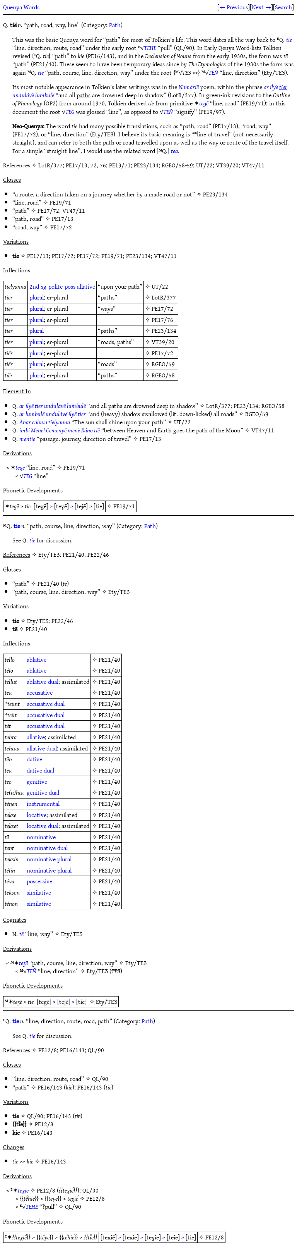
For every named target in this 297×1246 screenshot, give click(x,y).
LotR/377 (164, 297)
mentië (27, 438)
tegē (203, 103)
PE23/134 (215, 194)
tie (289, 39)
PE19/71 (60, 202)
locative (36, 814)
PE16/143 (50, 1087)
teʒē (23, 962)
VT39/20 (163, 341)
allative (86, 286)
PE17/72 (48, 210)
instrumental (43, 803)
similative (39, 892)
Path (115, 24)
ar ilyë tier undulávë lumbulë (52, 405)
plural (36, 297)
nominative (41, 836)
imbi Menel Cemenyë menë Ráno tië (59, 430)
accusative (40, 692)
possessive (39, 881)
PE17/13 (62, 218)
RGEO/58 (163, 375)
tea (174, 150)
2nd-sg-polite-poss (52, 286)
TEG (69, 111)
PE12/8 (44, 1124)
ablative (36, 659)
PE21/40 (48, 583)
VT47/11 (73, 210)
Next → (261, 7)
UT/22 (160, 286)
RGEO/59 (163, 363)
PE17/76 (162, 319)
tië (32, 540)
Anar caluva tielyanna (44, 421)
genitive (37, 781)
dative (34, 759)
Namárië (189, 86)
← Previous (233, 7)
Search (283, 7)
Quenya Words (21, 7)
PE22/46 (62, 620)
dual (53, 681)
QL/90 (100, 1078)
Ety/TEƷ (119, 591)
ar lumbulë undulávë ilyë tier (52, 413)
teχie (23, 1190)
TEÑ (213, 72)
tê (21, 933)
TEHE (150, 47)
